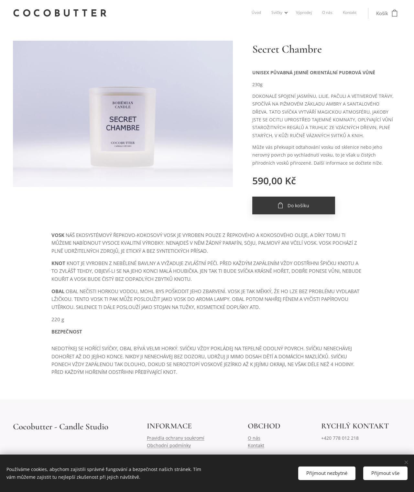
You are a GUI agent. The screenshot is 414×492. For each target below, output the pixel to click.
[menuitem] (313, 13)
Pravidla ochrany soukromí (175, 438)
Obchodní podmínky (169, 445)
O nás (254, 438)
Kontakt (256, 445)
